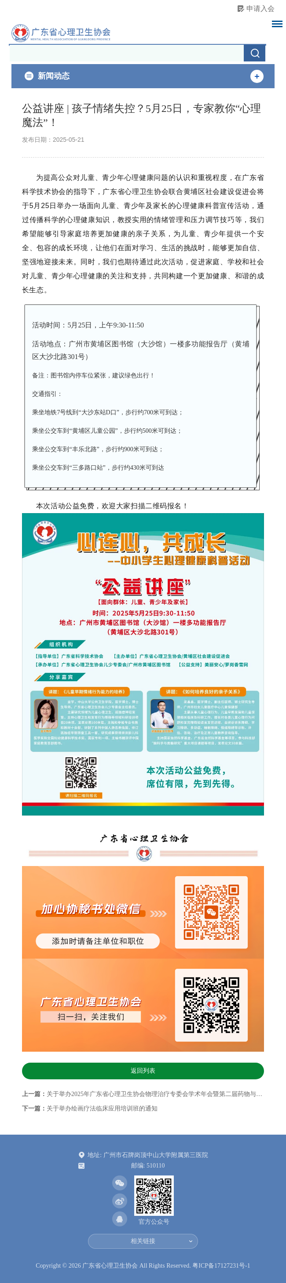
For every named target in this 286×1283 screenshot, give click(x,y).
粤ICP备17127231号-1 (221, 1265)
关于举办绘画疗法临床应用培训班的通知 (102, 1108)
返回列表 (143, 1070)
